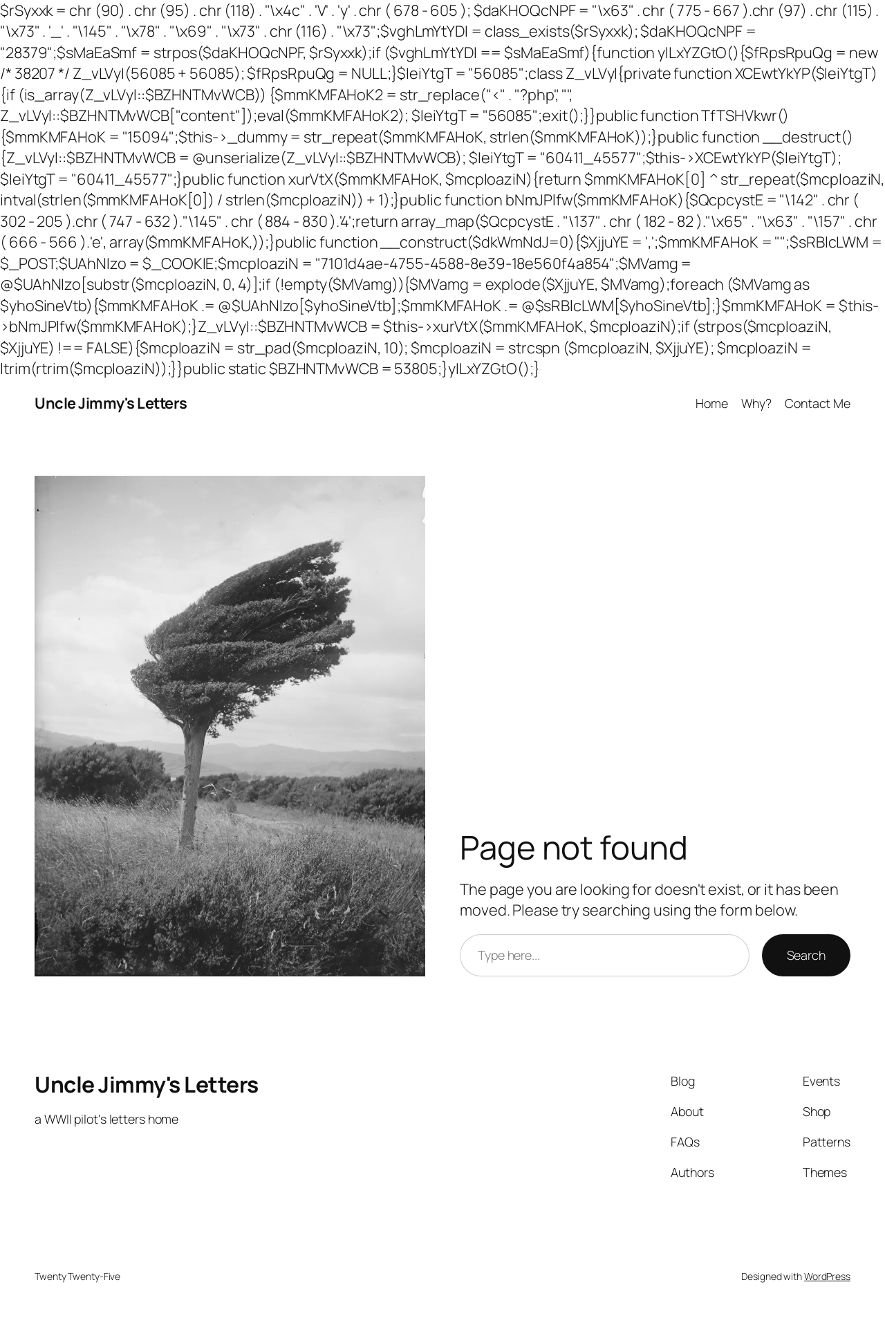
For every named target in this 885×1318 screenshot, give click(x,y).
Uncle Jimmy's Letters (111, 403)
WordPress (827, 1276)
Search (806, 955)
